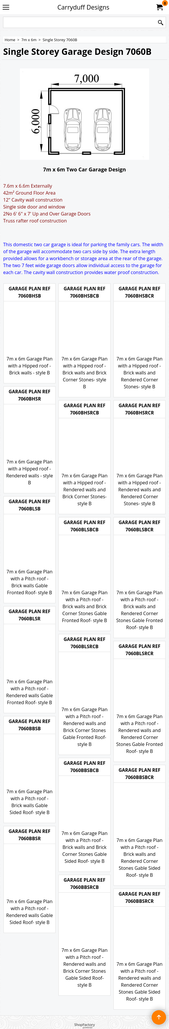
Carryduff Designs (83, 7)
